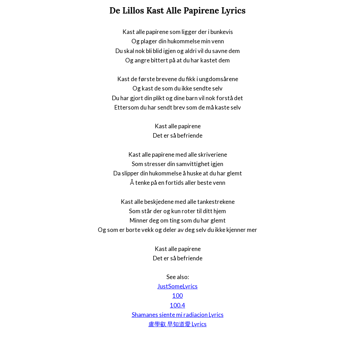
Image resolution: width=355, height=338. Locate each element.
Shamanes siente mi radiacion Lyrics (178, 314)
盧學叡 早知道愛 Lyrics (177, 324)
